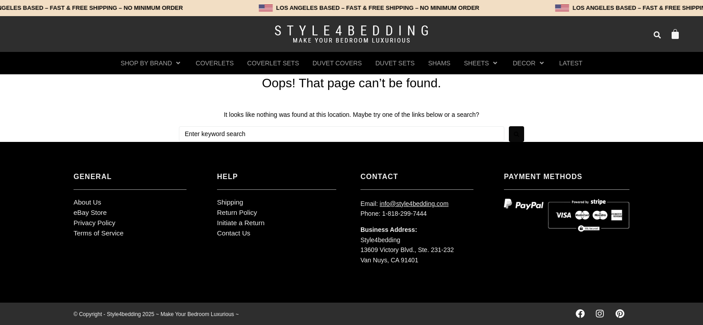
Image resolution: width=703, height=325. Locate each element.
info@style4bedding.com (414, 203)
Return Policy (237, 212)
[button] (151, 63)
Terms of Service (99, 233)
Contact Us (233, 233)
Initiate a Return (241, 222)
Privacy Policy (94, 222)
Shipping (230, 202)
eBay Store (90, 212)
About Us (87, 202)
